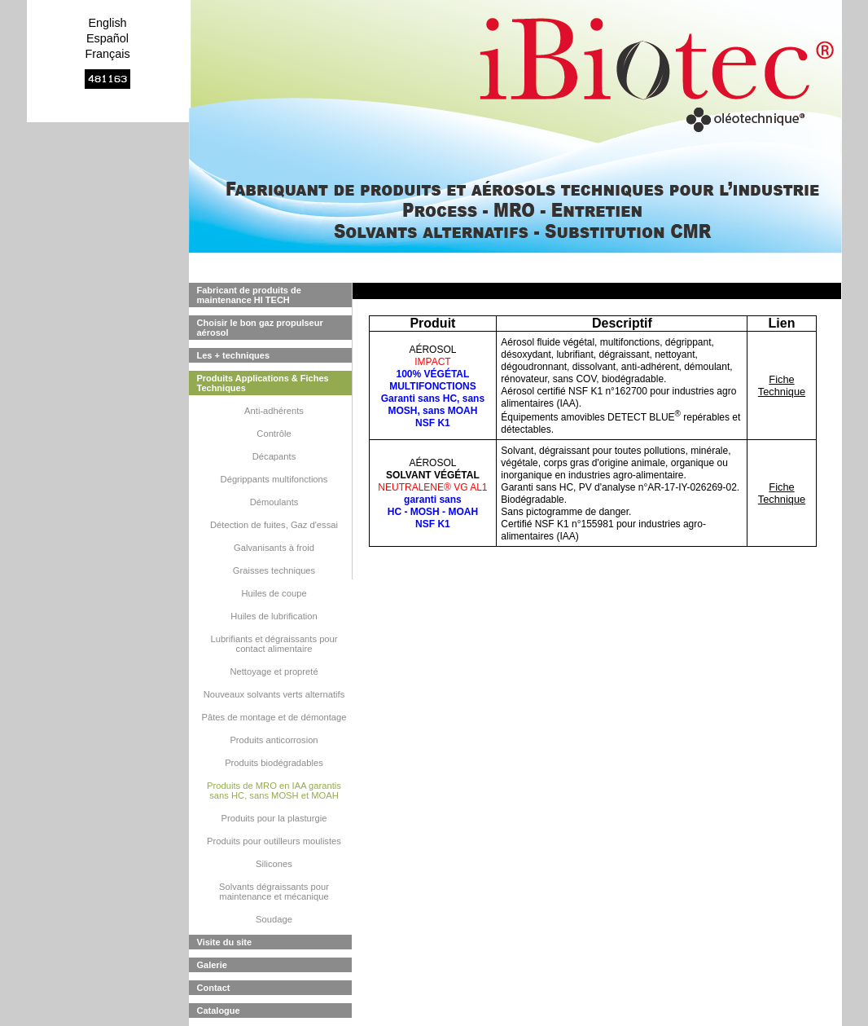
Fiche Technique (781, 385)
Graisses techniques (274, 570)
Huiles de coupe (273, 593)
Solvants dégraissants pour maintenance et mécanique (274, 891)
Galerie (212, 965)
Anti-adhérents (274, 411)
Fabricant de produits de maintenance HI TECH (249, 295)
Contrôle (273, 433)
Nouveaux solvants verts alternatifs (274, 694)
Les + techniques (233, 355)
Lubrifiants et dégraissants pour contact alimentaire (273, 644)
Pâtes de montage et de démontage (274, 717)
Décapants (274, 456)
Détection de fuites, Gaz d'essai (274, 525)
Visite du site (224, 942)
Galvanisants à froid (274, 548)
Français (107, 53)
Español (107, 38)
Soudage (274, 919)
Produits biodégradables (274, 763)
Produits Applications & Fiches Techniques (263, 383)
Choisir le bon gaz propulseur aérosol (260, 327)
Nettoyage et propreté (274, 671)
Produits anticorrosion (274, 740)
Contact (213, 988)
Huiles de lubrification (273, 616)
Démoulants (274, 502)
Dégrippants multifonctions (274, 479)
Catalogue (218, 1010)
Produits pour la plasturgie (274, 818)
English (107, 22)
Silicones (274, 864)
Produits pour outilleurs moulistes (274, 841)
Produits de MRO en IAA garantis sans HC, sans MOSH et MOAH (274, 790)
